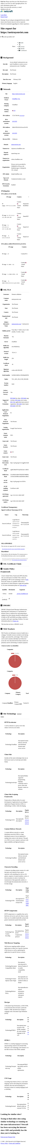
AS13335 (14, 121)
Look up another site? (8, 36)
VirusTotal (22, 115)
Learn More (4, 15)
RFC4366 (17, 400)
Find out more (4, 1137)
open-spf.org (23, 585)
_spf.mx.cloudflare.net (22, 593)
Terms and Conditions (14, 1143)
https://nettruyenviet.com (18, 94)
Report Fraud (4, 17)
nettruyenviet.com (16, 144)
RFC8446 (12, 398)
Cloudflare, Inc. (16, 98)
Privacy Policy (4, 1143)
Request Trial (11, 1137)
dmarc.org (15, 621)
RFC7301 (12, 402)
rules (27, 579)
